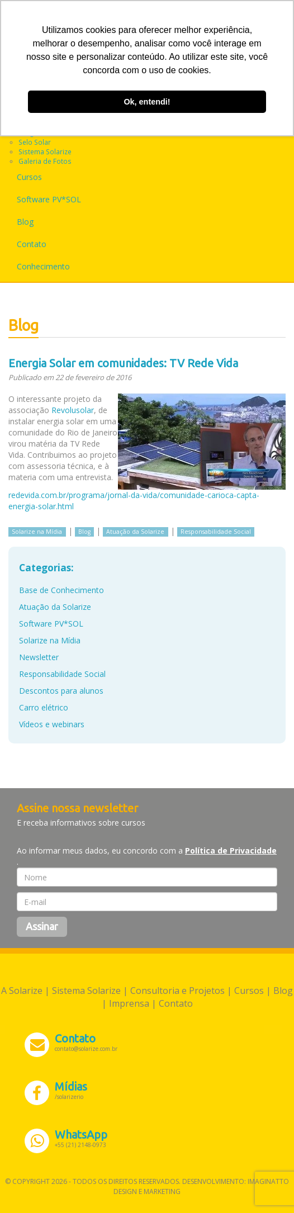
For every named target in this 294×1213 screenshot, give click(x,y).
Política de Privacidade (231, 850)
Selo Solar (34, 142)
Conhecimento (43, 266)
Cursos (29, 177)
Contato (31, 244)
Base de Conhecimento (61, 590)
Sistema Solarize (45, 151)
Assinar (42, 926)
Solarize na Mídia (37, 532)
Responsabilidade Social (216, 532)
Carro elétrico (43, 707)
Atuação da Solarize (135, 532)
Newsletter (39, 657)
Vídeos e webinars (51, 724)
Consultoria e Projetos (177, 990)
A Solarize (21, 990)
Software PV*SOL (49, 199)
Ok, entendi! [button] (147, 101)
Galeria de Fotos (45, 161)
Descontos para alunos (61, 690)
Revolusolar (72, 410)
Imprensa (129, 1003)
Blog (25, 221)
